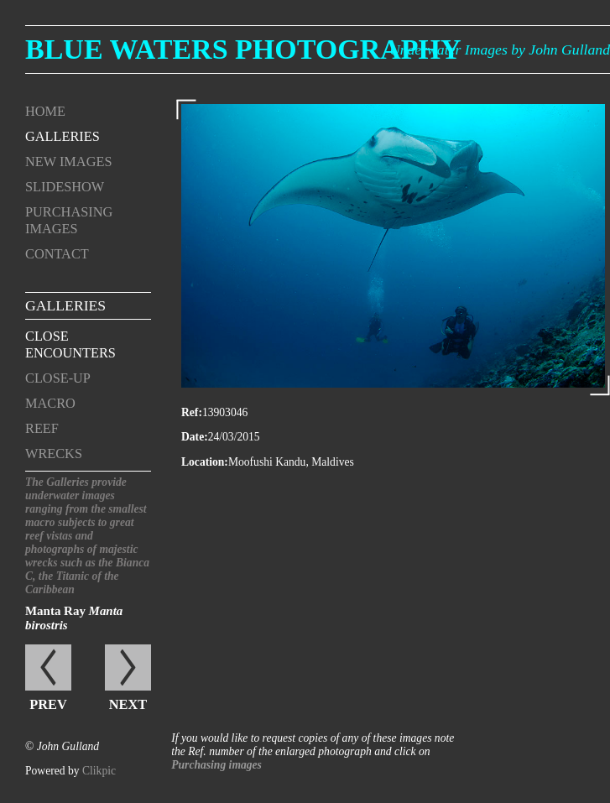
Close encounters (70, 344)
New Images (68, 161)
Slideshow (64, 187)
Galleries (62, 136)
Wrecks (53, 453)
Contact (57, 254)
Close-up (58, 378)
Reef (42, 428)
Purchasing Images (68, 220)
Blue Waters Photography (243, 49)
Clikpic (99, 770)
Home (45, 111)
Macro (50, 403)
